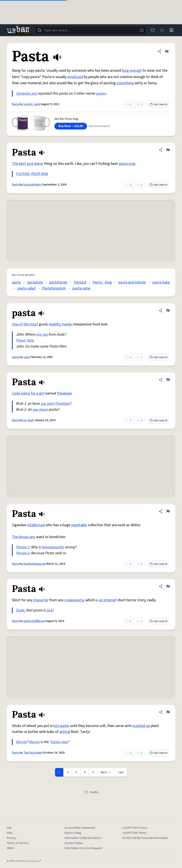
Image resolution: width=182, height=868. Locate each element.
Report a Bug (73, 833)
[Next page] (106, 772)
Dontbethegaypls (34, 564)
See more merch (99, 126)
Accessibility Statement (80, 828)
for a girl (37, 393)
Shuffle (91, 792)
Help (10, 833)
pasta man (127, 163)
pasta (16, 282)
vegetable (79, 525)
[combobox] (90, 30)
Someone (23, 93)
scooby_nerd (31, 104)
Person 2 (23, 553)
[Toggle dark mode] (162, 30)
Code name (21, 393)
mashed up (141, 725)
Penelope (64, 393)
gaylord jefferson (34, 621)
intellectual (36, 525)
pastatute (35, 282)
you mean (40, 409)
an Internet (107, 600)
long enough (132, 70)
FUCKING (23, 174)
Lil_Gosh (28, 420)
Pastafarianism (54, 288)
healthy (55, 324)
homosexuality (53, 547)
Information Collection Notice (83, 838)
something (125, 83)
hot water (61, 725)
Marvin (21, 742)
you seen (47, 403)
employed (75, 77)
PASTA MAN (39, 174)
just (34, 93)
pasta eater (81, 288)
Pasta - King (102, 282)
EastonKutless (32, 184)
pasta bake (161, 282)
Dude (20, 610)
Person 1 (23, 547)
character (40, 600)
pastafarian (58, 282)
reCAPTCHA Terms (134, 833)
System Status (74, 843)
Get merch (158, 104)
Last (121, 772)
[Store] (153, 30)
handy (67, 324)
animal (64, 731)
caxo (27, 357)
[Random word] (141, 30)
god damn (35, 163)
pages (101, 93)
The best (19, 163)
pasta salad (26, 288)
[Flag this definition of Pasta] (166, 51)
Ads (9, 828)
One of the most (25, 324)
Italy (30, 340)
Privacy (11, 838)
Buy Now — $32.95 (71, 126)
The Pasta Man (32, 753)
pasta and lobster (132, 282)
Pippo (20, 340)
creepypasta (74, 600)
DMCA (10, 848)
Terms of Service (18, 843)
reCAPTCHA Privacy (135, 828)
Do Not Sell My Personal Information (145, 838)
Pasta (15, 104)
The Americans (23, 537)
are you (42, 334)
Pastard (80, 282)
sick (50, 610)
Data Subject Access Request (83, 848)
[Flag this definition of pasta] (168, 310)
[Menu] (171, 30)
